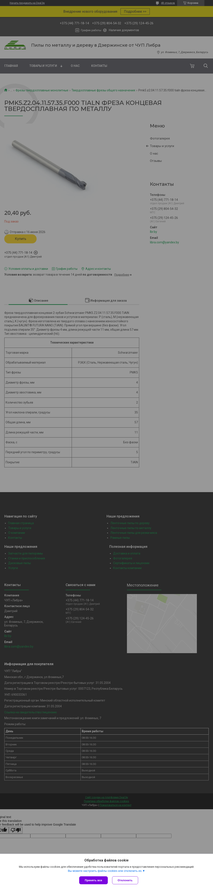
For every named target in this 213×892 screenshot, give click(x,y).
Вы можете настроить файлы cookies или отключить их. (105, 870)
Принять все (93, 880)
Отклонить (125, 880)
